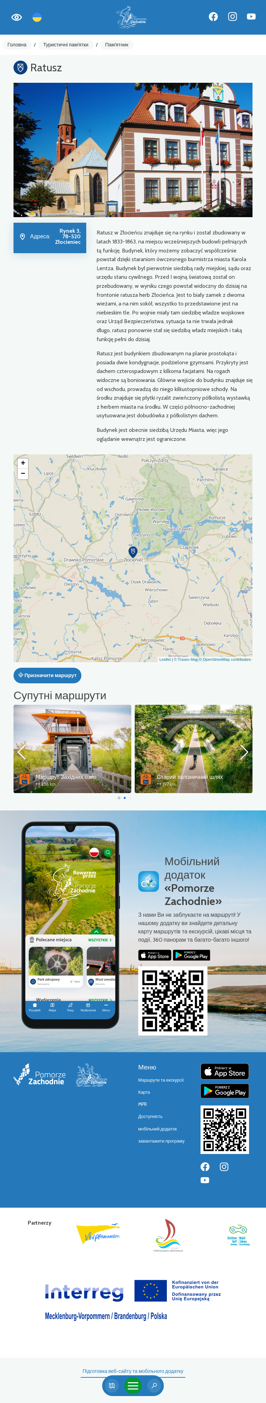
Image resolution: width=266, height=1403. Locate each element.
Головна (17, 45)
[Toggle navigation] (133, 1385)
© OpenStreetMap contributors (225, 659)
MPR (142, 1104)
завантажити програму (161, 1141)
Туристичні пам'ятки (65, 45)
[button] (133, 552)
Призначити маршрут (47, 675)
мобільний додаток (157, 1128)
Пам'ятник (116, 45)
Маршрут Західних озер (66, 777)
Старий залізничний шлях (190, 777)
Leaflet (165, 659)
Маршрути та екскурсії (161, 1080)
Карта (144, 1092)
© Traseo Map (186, 659)
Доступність (150, 1116)
